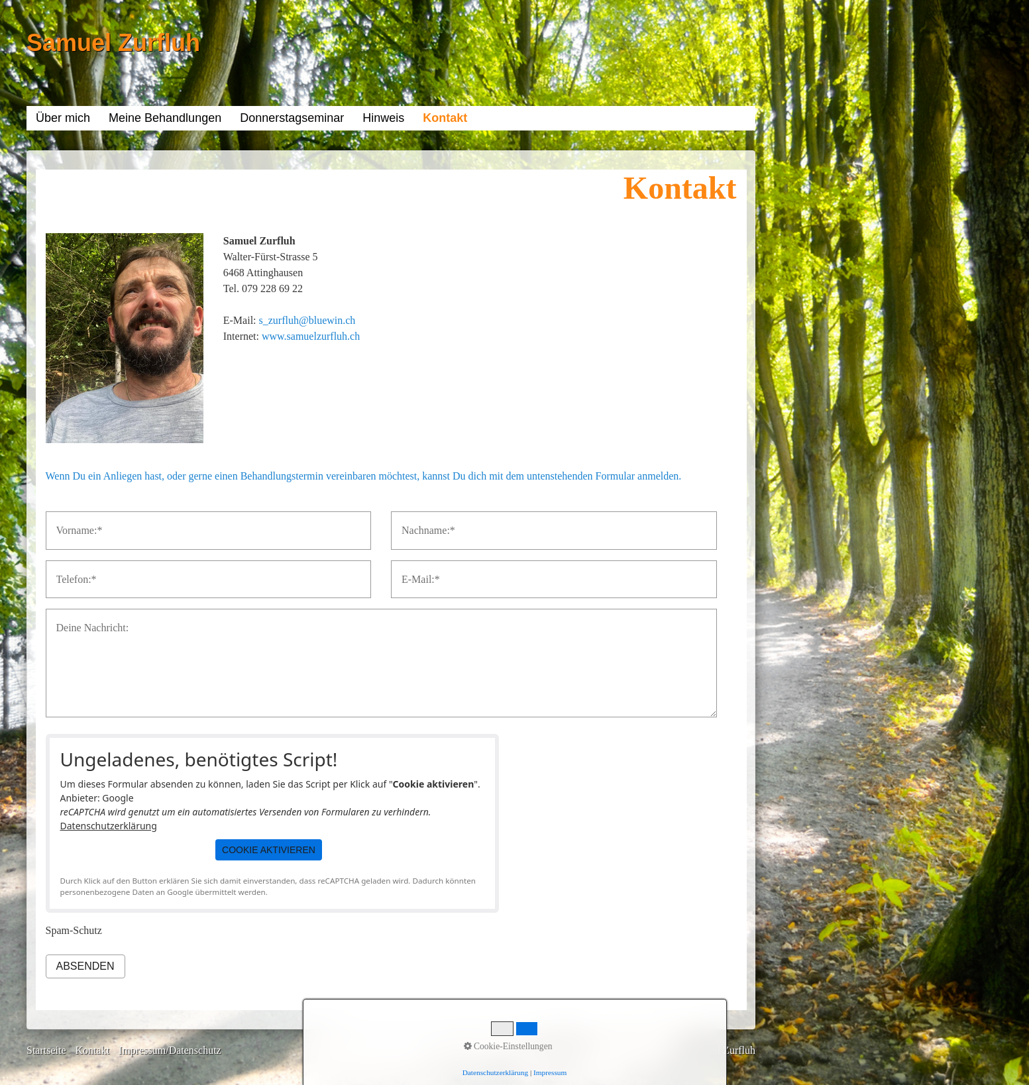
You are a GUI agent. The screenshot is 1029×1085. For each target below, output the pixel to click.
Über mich (63, 118)
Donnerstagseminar (292, 118)
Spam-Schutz (74, 930)
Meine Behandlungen (165, 118)
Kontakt (445, 118)
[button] (268, 849)
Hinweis (383, 118)
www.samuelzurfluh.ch (311, 336)
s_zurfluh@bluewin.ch (307, 320)
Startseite (46, 1050)
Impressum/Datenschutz (170, 1050)
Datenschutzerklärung (108, 825)
